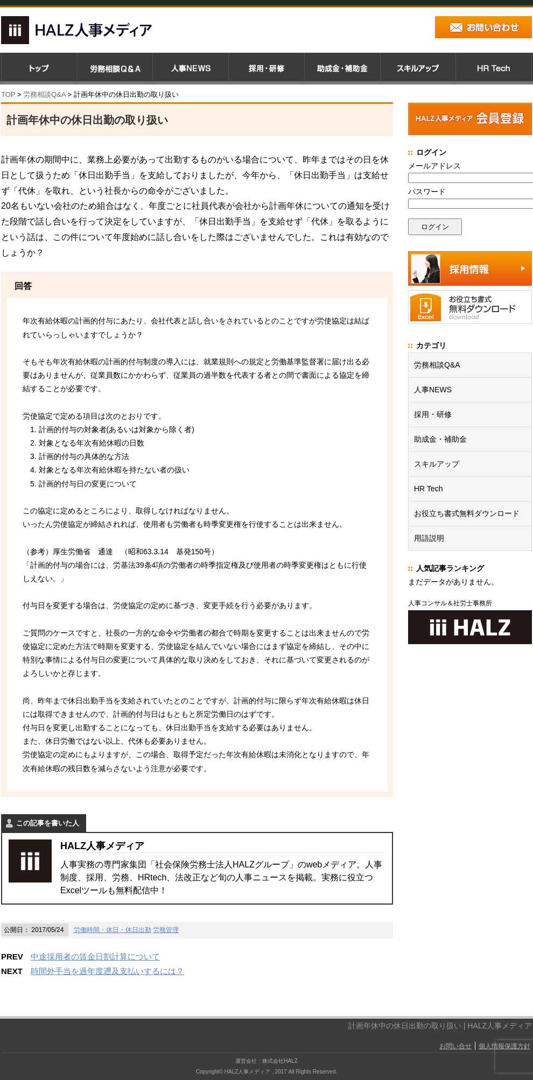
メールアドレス (434, 165)
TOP (8, 94)
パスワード (427, 191)
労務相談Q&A (44, 94)
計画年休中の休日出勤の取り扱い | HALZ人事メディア (440, 1025)
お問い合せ (455, 1046)
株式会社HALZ (280, 1061)
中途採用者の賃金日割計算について (95, 956)
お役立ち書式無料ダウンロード (467, 513)
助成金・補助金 (440, 439)
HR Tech (428, 488)
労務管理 (166, 930)
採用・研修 (433, 414)
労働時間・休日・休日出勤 (112, 930)
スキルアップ (436, 464)
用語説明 (429, 538)
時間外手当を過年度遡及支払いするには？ (107, 971)
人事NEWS (433, 389)
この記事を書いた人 (47, 823)
